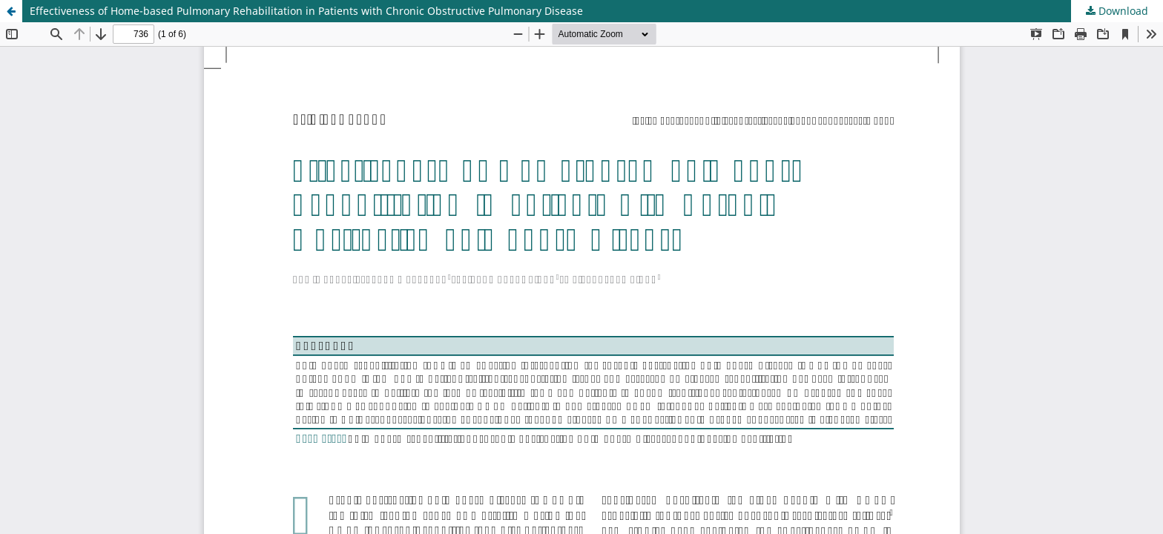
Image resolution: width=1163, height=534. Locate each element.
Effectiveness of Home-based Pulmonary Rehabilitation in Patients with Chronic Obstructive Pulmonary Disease (306, 11)
